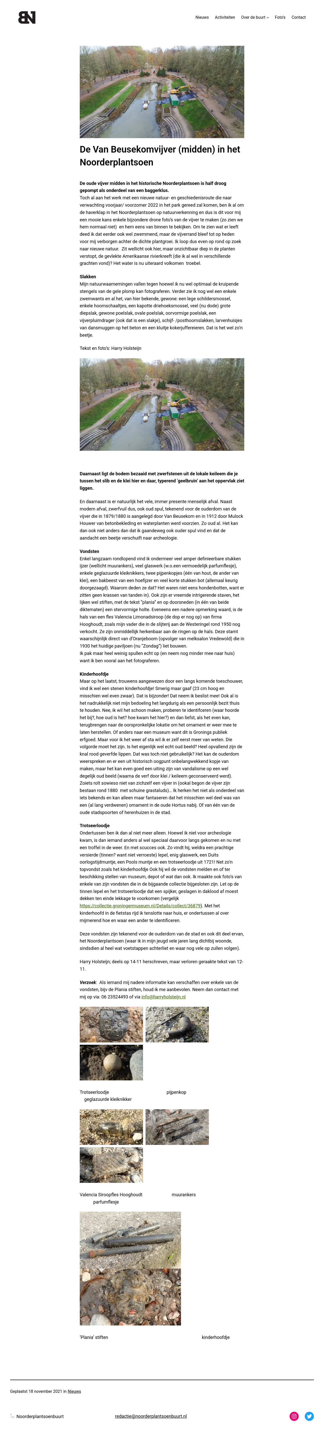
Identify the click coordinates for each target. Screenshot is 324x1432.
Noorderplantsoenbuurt (37, 1416)
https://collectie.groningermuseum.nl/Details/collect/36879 (140, 905)
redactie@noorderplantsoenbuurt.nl (151, 1416)
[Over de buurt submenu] (268, 17)
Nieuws (74, 1391)
